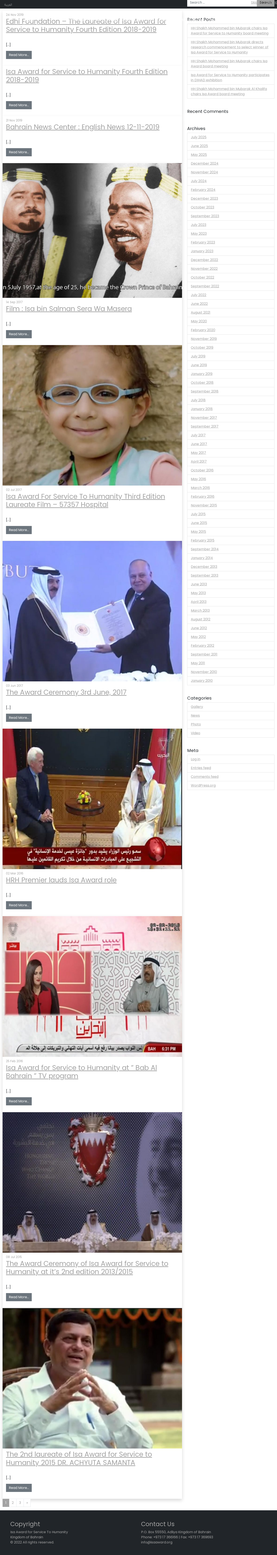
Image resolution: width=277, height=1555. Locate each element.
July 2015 (198, 514)
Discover (215, 19)
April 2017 (199, 461)
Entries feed (201, 767)
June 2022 (199, 303)
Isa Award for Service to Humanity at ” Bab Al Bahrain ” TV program (81, 1072)
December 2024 (204, 163)
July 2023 (198, 224)
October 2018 (202, 382)
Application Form (128, 19)
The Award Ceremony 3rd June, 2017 (66, 692)
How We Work (99, 19)
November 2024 (204, 172)
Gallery (197, 706)
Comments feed (204, 776)
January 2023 (202, 251)
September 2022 (205, 286)
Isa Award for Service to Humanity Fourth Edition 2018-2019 (87, 75)
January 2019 (201, 373)
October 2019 (202, 347)
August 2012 (200, 619)
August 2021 (200, 312)
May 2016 (198, 479)
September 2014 (205, 549)
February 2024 (203, 189)
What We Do (73, 19)
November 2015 (204, 505)
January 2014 (202, 557)
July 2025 (198, 137)
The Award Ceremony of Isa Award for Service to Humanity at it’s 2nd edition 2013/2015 (87, 1267)
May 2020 (199, 321)
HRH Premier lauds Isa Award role (61, 880)
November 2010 (204, 671)
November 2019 (204, 338)
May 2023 (199, 233)
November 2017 (204, 417)
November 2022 (204, 268)
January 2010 (202, 680)
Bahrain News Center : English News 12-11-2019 (83, 127)
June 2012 (199, 628)
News (195, 715)
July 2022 (198, 294)
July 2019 (198, 356)
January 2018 (202, 408)
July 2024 (199, 181)
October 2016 (202, 470)
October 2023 (202, 207)
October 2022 (202, 277)
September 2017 (204, 426)
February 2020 (203, 330)
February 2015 (202, 540)
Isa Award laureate (162, 19)
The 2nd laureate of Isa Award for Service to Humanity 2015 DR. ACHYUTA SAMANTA (79, 1458)
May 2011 (198, 663)
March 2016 (200, 487)
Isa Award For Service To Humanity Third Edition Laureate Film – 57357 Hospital (85, 500)
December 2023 (204, 198)
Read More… (20, 54)
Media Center (193, 19)
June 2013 (199, 584)
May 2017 (198, 452)
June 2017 (199, 444)
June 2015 (199, 522)
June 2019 (199, 365)
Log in (195, 759)
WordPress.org (203, 785)
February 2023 (203, 242)
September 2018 (204, 391)
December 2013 (204, 566)
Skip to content (264, 2)
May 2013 (198, 593)
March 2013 (200, 610)
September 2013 (204, 575)
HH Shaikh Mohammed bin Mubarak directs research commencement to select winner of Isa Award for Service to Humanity (229, 47)
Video (195, 733)
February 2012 (202, 645)
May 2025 (199, 154)
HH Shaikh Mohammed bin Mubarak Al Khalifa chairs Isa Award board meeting (229, 91)
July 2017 (198, 435)
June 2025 (199, 145)
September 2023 (205, 216)
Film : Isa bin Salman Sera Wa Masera (69, 308)
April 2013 (198, 601)
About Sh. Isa (237, 19)
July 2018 (198, 400)
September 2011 (204, 654)
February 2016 (202, 496)
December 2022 (204, 259)
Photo (196, 724)
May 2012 (198, 636)
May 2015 (198, 531)
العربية (8, 4)
